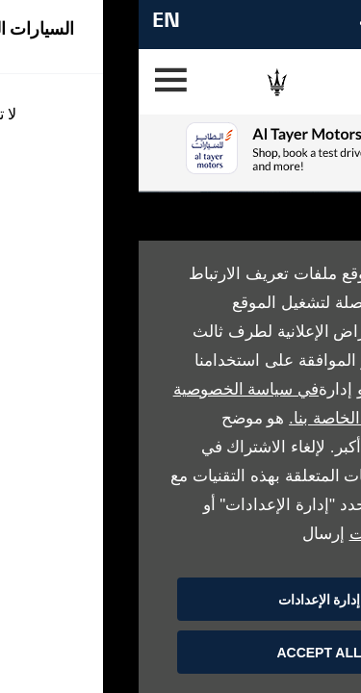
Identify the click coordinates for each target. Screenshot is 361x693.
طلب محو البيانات (271, 534)
